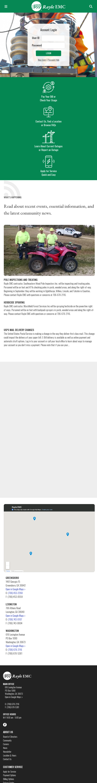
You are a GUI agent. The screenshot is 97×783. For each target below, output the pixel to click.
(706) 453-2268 (15, 593)
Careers (6, 744)
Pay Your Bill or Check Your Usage (48, 91)
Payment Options (9, 775)
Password (37, 45)
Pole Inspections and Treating (21, 280)
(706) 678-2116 (15, 649)
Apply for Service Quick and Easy (48, 165)
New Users (42, 59)
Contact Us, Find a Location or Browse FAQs (48, 116)
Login (48, 53)
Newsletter (7, 751)
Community (7, 740)
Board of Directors (10, 736)
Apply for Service (9, 771)
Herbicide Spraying (14, 302)
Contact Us (7, 759)
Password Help (53, 59)
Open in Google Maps (16, 589)
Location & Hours (9, 755)
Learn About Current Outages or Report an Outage (48, 141)
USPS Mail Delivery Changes (19, 330)
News (5, 747)
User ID (35, 38)
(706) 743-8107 (15, 619)
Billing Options (8, 779)
